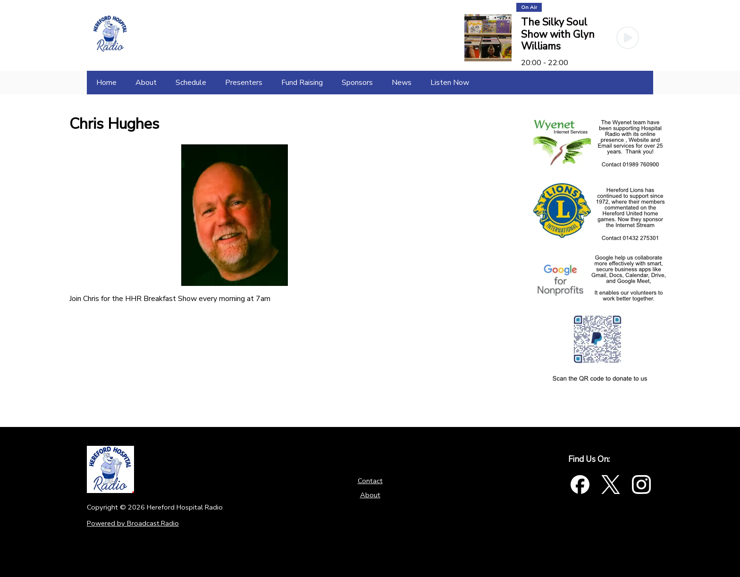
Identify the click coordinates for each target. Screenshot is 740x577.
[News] (401, 82)
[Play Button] (627, 37)
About (370, 495)
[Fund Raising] (302, 82)
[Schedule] (191, 82)
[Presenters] (244, 82)
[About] (146, 82)
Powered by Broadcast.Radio (133, 523)
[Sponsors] (357, 82)
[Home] (106, 82)
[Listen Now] (450, 82)
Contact (370, 480)
